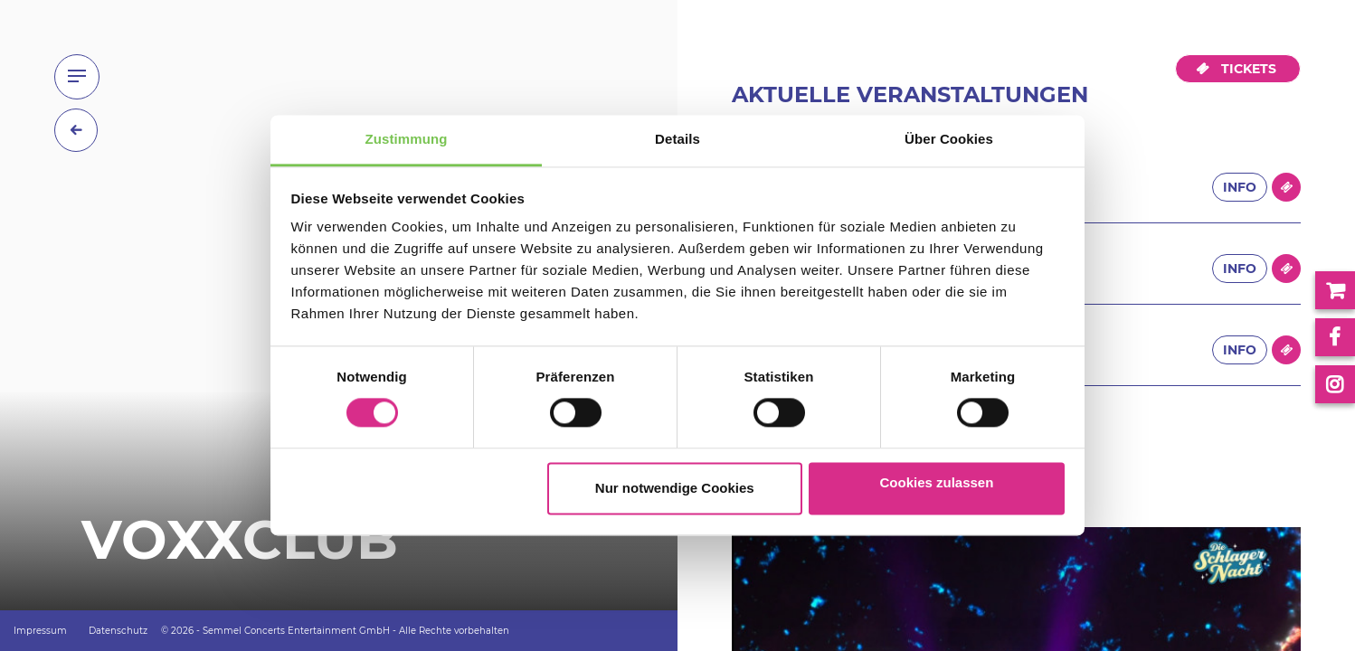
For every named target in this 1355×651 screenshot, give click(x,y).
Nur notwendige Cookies (674, 487)
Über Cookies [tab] (949, 138)
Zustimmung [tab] (406, 138)
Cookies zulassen (936, 482)
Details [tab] (677, 138)
